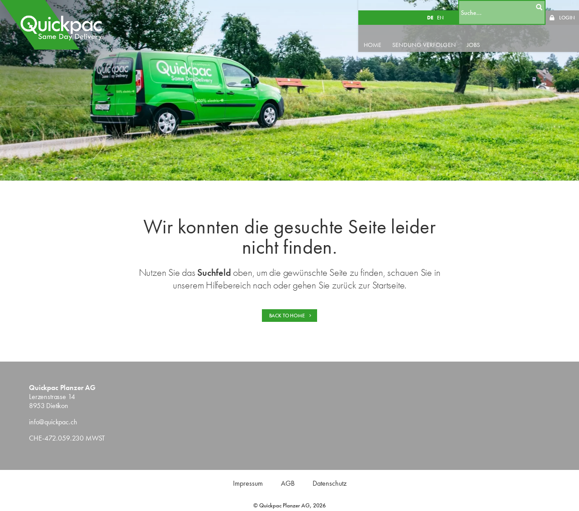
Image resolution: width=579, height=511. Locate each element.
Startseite (388, 285)
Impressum (248, 483)
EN (451, 7)
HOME (390, 34)
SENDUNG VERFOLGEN (442, 34)
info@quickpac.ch (53, 422)
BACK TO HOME (290, 315)
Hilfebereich (228, 285)
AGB (287, 483)
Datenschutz (329, 483)
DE (440, 7)
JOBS (491, 34)
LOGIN (567, 7)
